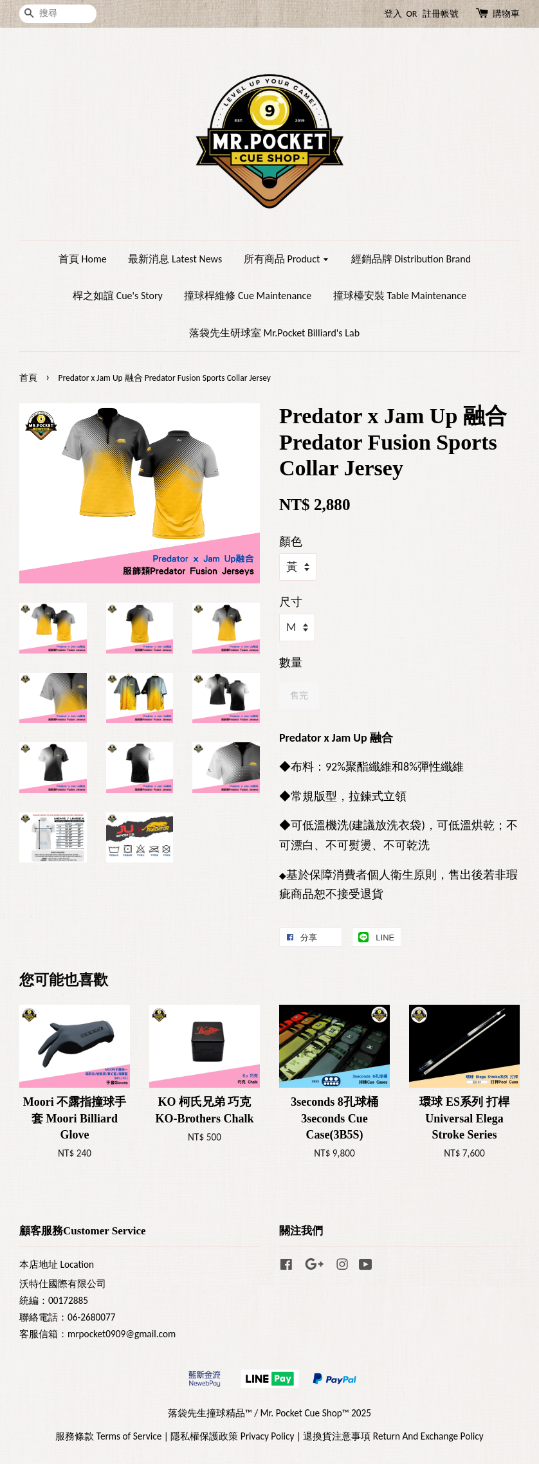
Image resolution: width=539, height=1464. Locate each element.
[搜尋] (57, 14)
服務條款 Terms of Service (108, 1436)
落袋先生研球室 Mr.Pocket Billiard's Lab (274, 333)
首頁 (28, 377)
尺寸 (290, 602)
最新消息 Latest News (175, 259)
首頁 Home (83, 259)
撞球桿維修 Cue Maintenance (247, 295)
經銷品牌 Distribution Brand (411, 259)
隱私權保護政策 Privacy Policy (232, 1436)
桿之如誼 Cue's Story (118, 295)
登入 (393, 13)
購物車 (506, 13)
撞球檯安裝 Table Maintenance (399, 295)
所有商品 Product (286, 259)
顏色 (290, 542)
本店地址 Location (56, 1264)
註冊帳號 (441, 13)
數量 (290, 662)
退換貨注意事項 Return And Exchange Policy (393, 1436)
